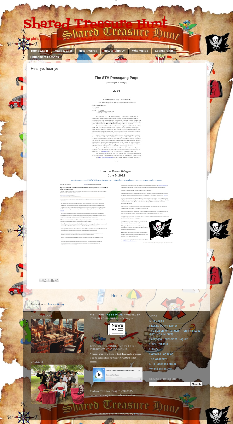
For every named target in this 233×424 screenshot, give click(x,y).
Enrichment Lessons (44, 57)
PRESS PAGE (114, 314)
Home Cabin (39, 50)
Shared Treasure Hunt (95, 24)
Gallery (153, 348)
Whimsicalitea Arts (160, 368)
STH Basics (156, 320)
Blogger (139, 413)
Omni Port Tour (158, 343)
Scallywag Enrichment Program (168, 339)
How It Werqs (88, 50)
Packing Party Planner (163, 325)
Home (116, 296)
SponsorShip (164, 50)
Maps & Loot (63, 50)
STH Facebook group (162, 363)
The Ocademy (158, 358)
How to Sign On (115, 50)
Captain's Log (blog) (161, 353)
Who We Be (140, 50)
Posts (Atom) (56, 304)
